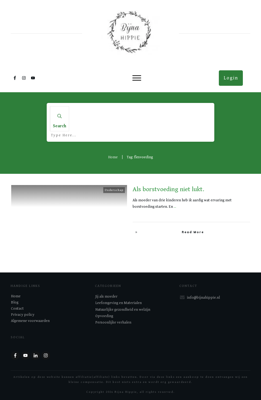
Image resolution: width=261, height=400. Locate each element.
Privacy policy (22, 315)
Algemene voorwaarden (30, 321)
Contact (17, 308)
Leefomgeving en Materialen (118, 303)
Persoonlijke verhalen (113, 322)
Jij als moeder (106, 296)
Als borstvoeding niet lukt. (168, 189)
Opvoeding (104, 316)
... (175, 207)
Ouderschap (114, 190)
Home (16, 296)
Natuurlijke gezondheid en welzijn (122, 309)
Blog (14, 302)
